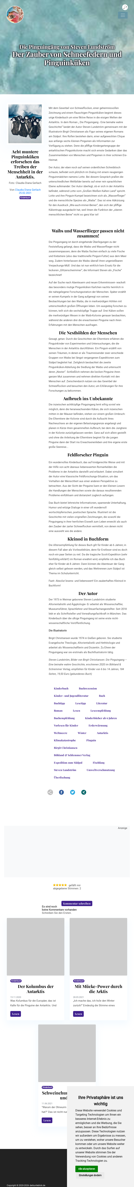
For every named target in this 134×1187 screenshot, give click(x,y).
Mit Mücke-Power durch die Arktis (98, 988)
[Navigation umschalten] (123, 15)
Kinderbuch (25, 198)
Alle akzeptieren (86, 1168)
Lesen (15, 1014)
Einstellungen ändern (90, 1175)
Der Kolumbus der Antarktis (36, 988)
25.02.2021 (25, 192)
